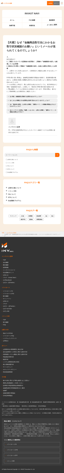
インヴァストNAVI (11, 232)
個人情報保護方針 (8, 364)
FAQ (4, 324)
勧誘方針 (5, 359)
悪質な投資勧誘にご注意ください (13, 383)
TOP (3, 232)
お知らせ (5, 275)
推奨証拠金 (39, 219)
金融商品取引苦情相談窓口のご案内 (14, 388)
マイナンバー (13, 216)
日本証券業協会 (8, 395)
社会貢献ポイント (8, 272)
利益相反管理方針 (8, 357)
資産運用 (52, 20)
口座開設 (50, 3)
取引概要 (5, 296)
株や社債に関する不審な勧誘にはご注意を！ (16, 380)
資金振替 (38, 216)
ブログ (5, 303)
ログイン (56, 3)
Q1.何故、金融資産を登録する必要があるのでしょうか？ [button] (24, 96)
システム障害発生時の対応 (11, 362)
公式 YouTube (7, 308)
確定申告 (23, 219)
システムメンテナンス (10, 338)
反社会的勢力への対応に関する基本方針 (15, 352)
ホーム (12, 20)
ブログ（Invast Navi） (10, 277)
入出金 (22, 216)
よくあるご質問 (52, 24)
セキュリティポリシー (10, 369)
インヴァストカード (9, 270)
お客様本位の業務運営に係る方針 (13, 349)
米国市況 (32, 25)
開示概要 (5, 265)
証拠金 (31, 219)
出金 (52, 216)
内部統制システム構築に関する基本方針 (15, 354)
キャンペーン (7, 298)
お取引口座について (12, 159)
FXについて (10, 166)
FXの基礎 (32, 20)
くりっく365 (10, 162)
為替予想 (12, 25)
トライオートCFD (8, 293)
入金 (46, 216)
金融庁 (5, 390)
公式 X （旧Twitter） (9, 306)
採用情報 (5, 267)
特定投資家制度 (8, 372)
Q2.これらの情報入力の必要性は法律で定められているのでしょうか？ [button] (28, 100)
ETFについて (10, 169)
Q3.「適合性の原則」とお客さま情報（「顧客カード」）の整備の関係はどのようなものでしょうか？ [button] (31, 105)
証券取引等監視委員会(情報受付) (13, 385)
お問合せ (5, 341)
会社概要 (5, 262)
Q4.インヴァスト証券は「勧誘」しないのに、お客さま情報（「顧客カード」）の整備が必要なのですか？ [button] (31, 111)
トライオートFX (8, 291)
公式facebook (7, 280)
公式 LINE (6, 311)
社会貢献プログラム (12, 172)
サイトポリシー (8, 367)
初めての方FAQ (8, 333)
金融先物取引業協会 (9, 393)
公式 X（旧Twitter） (9, 282)
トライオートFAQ (8, 335)
